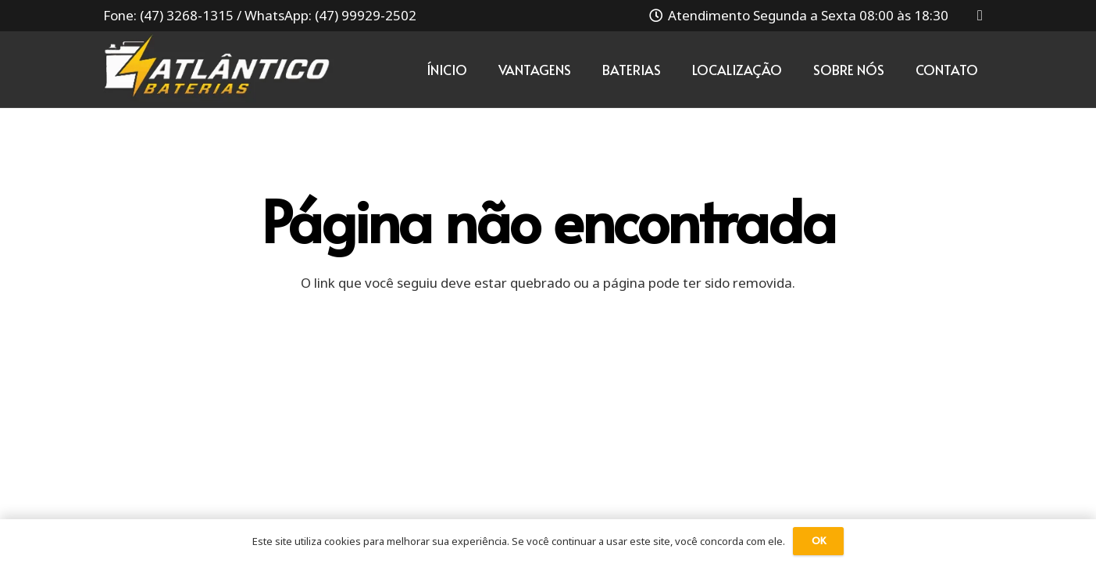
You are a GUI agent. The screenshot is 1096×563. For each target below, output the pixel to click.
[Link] (218, 69)
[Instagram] (980, 15)
